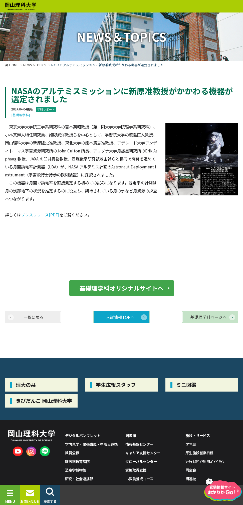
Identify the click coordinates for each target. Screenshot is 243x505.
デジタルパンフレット (82, 435)
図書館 (130, 435)
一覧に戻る (34, 317)
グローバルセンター (141, 461)
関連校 (190, 478)
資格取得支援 (135, 470)
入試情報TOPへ (120, 317)
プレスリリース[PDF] (40, 215)
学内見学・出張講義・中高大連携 (91, 444)
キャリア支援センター (142, 452)
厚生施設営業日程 (199, 452)
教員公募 (72, 452)
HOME (13, 64)
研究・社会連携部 (79, 478)
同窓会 (190, 470)
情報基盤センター (139, 444)
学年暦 (190, 444)
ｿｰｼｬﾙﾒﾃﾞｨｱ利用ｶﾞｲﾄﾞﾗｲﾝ (204, 461)
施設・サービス (197, 435)
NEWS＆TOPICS (34, 64)
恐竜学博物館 (75, 470)
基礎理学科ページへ (208, 317)
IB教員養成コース (139, 478)
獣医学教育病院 (77, 461)
